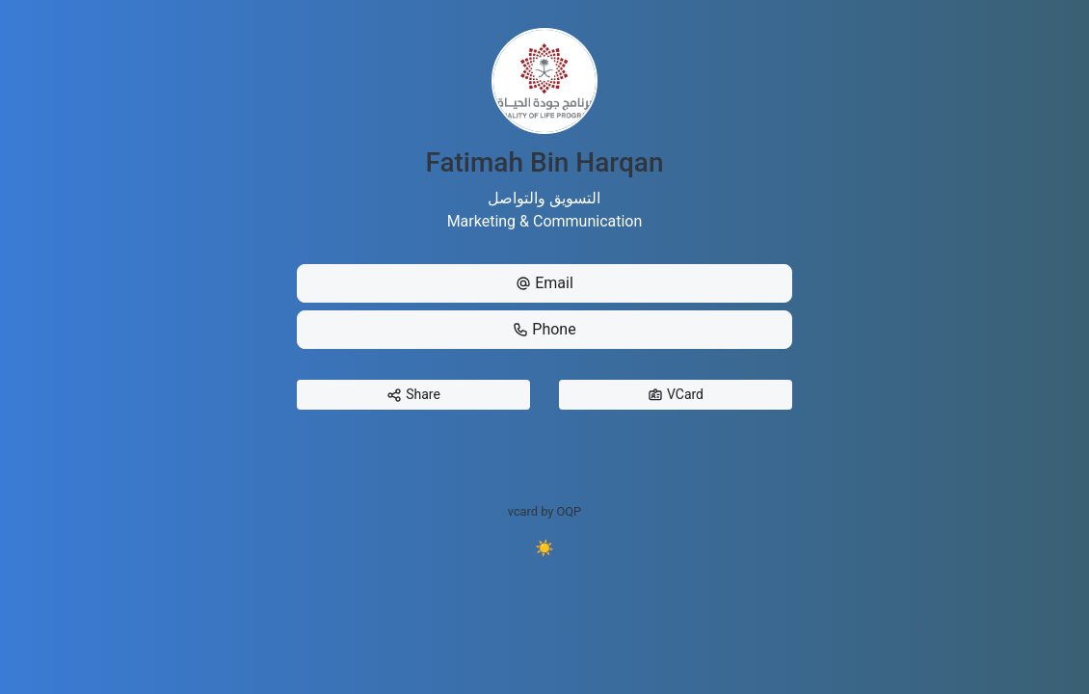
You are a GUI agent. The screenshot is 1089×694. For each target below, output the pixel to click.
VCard (676, 395)
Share (413, 395)
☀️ (544, 548)
